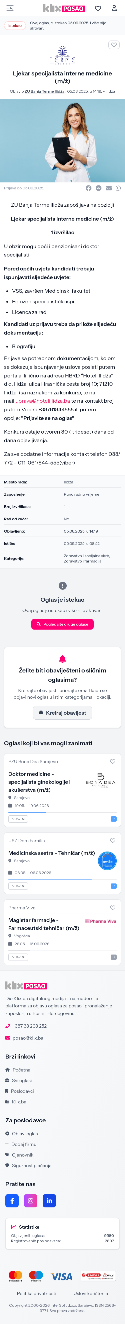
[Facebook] (12, 1200)
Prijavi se (18, 819)
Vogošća (22, 935)
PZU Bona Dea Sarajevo (33, 761)
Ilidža (110, 91)
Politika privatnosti (36, 1293)
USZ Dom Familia (26, 841)
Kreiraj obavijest (62, 712)
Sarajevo (22, 797)
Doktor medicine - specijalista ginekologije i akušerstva (39, 781)
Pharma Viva (21, 908)
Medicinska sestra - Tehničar (51, 853)
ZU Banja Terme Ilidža (45, 91)
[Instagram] (30, 1200)
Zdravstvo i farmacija (83, 561)
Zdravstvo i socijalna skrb (86, 555)
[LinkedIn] (49, 1200)
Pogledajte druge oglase (62, 624)
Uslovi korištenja (91, 1293)
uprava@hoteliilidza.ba (42, 400)
